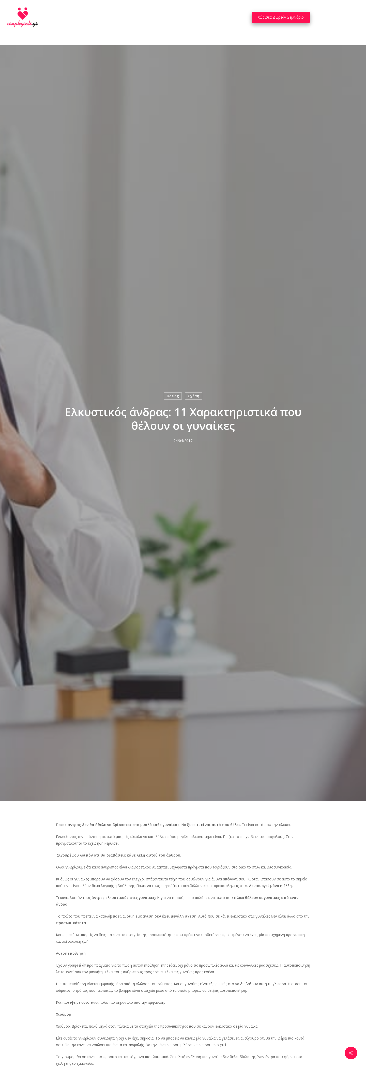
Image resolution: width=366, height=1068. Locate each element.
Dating (173, 395)
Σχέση (193, 395)
